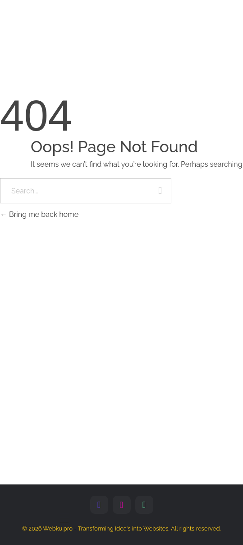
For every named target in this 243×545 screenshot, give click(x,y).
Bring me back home (39, 214)
